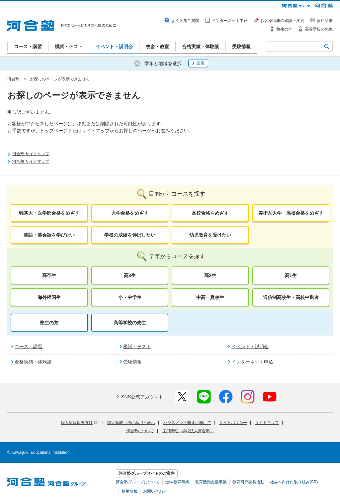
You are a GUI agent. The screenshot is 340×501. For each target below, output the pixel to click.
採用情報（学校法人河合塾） (188, 431)
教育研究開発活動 (248, 482)
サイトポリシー (233, 422)
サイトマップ (267, 422)
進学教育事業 (177, 482)
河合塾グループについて (138, 482)
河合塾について (140, 431)
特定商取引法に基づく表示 (131, 422)
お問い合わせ (155, 491)
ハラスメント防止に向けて (187, 422)
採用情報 (129, 491)
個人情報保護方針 (79, 422)
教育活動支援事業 (211, 482)
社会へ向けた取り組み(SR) (294, 482)
